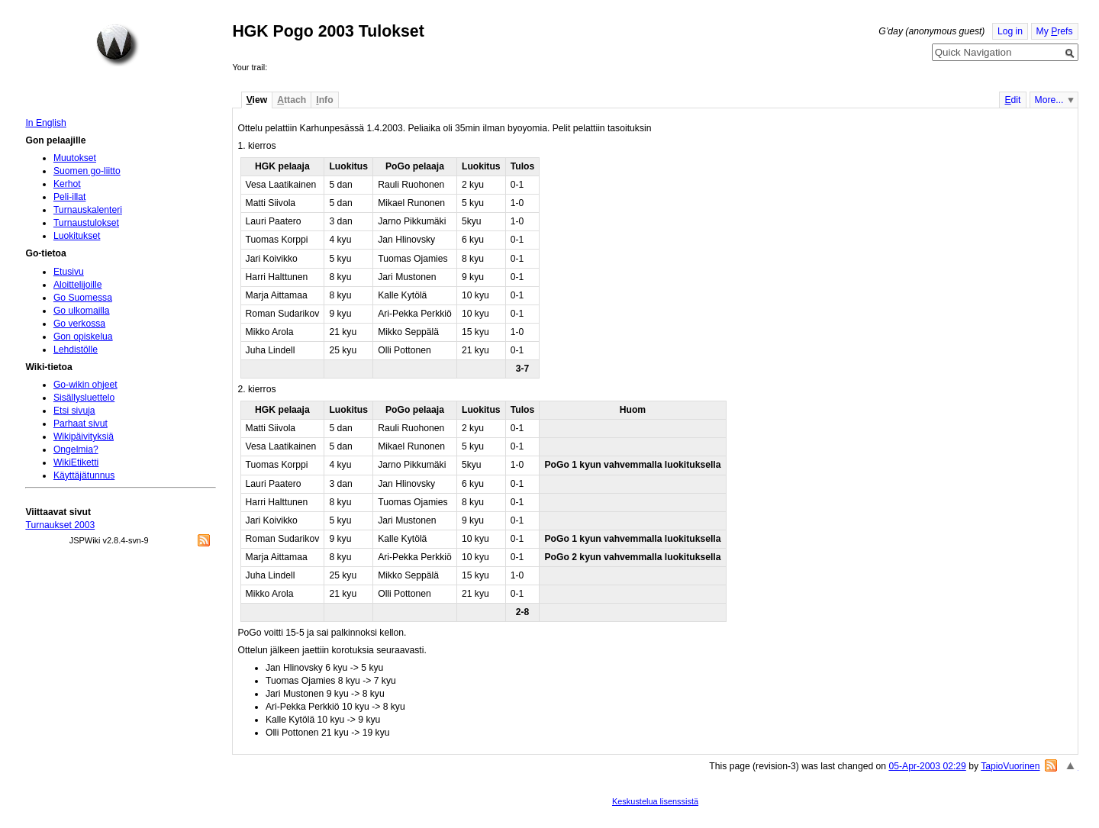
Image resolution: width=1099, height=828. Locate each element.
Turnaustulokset (86, 222)
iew (257, 100)
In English (45, 123)
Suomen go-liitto (87, 171)
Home (117, 45)
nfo (324, 100)
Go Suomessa (82, 297)
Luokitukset (77, 235)
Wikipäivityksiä (83, 436)
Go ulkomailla (81, 310)
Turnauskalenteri (87, 210)
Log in (1010, 31)
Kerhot (67, 184)
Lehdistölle (75, 349)
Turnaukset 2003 (60, 525)
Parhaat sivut (80, 423)
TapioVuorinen (1010, 766)
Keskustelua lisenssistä (655, 801)
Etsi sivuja (74, 410)
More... (1049, 100)
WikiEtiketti (75, 462)
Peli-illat (69, 197)
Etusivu (68, 271)
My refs (1054, 31)
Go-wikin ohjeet (85, 384)
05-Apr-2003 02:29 (926, 766)
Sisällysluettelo (83, 397)
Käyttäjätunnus (83, 475)
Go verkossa (79, 323)
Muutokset (74, 158)
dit (1012, 100)
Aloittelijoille (77, 284)
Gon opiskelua (83, 336)
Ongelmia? (75, 449)
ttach (291, 100)
